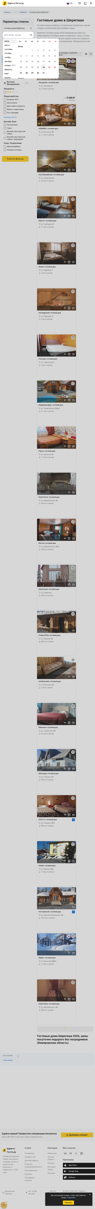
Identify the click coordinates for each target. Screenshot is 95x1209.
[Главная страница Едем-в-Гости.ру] (13, 3)
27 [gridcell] (21, 73)
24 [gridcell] (43, 67)
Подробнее (71, 1198)
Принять (68, 1202)
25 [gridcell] (49, 67)
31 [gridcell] (43, 73)
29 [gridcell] (32, 73)
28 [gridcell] (26, 73)
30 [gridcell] (38, 73)
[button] (79, 3)
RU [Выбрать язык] (69, 3)
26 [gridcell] (55, 67)
